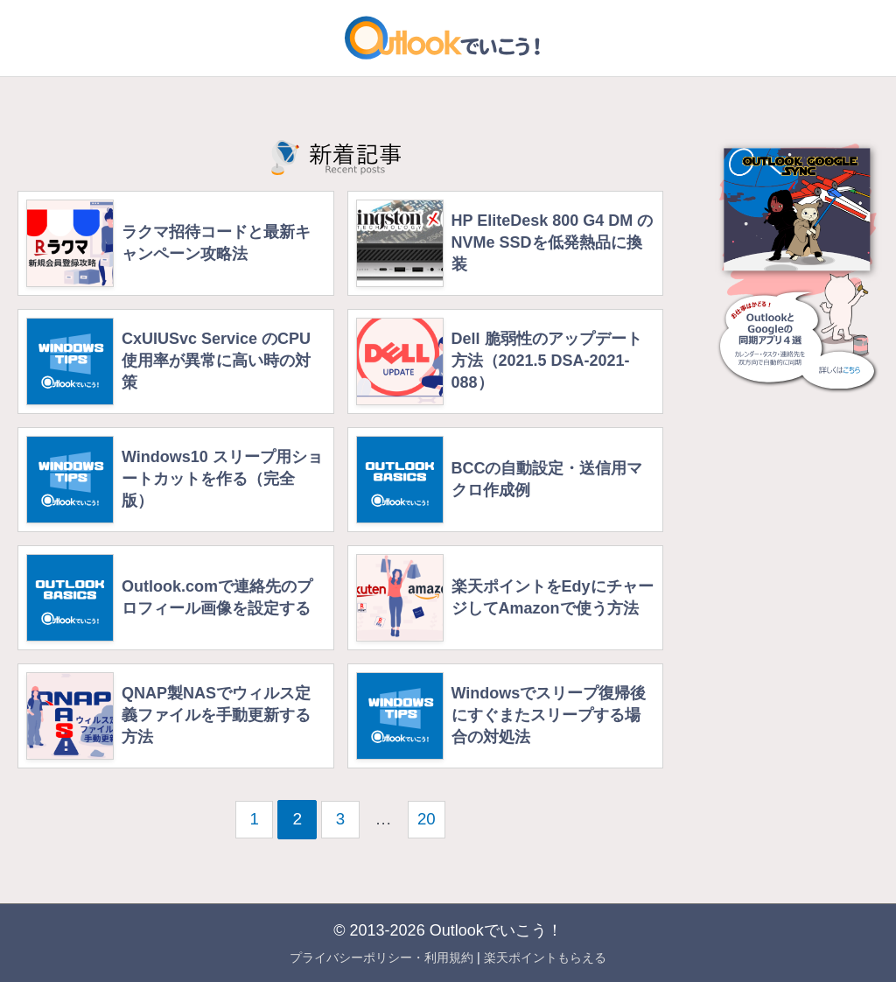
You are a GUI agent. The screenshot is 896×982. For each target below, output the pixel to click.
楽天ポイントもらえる (545, 957)
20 (427, 819)
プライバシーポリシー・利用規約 (381, 957)
